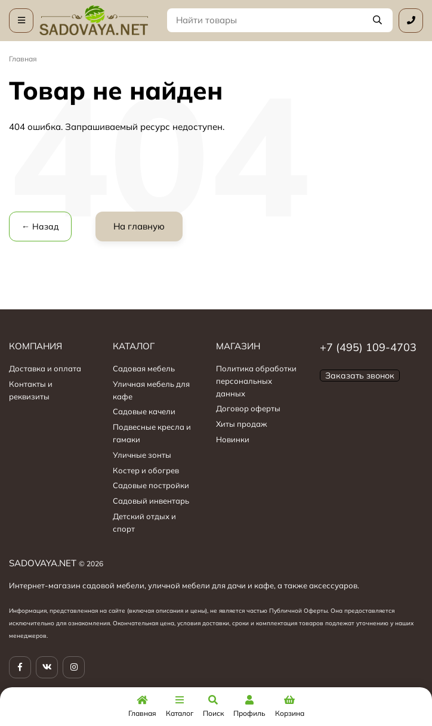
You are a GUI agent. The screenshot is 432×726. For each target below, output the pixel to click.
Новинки (232, 439)
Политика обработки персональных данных (256, 381)
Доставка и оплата (45, 368)
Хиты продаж (241, 424)
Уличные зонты (142, 455)
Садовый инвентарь (151, 500)
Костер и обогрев (146, 470)
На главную (139, 226)
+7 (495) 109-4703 (368, 347)
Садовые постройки (151, 485)
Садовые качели (144, 411)
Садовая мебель (144, 368)
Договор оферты (248, 408)
